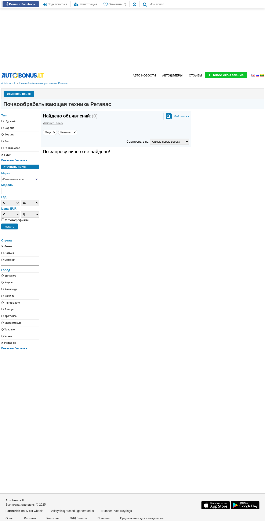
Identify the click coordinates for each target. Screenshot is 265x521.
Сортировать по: (138, 141)
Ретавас (8, 342)
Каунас (7, 282)
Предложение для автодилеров (142, 518)
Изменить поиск (19, 93)
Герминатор (10, 148)
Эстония (8, 259)
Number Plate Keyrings (116, 511)
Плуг (6, 154)
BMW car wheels (32, 511)
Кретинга (9, 316)
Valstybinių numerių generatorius (72, 511)
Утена (6, 336)
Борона (7, 128)
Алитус (7, 309)
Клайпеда (9, 289)
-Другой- (8, 121)
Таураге (8, 329)
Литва (6, 246)
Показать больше (14, 160)
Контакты (52, 518)
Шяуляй (7, 295)
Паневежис (10, 302)
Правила (104, 518)
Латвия (7, 253)
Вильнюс (9, 275)
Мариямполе (11, 322)
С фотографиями (16, 220)
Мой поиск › (181, 116)
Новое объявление (226, 75)
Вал (5, 141)
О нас (9, 518)
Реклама (30, 518)
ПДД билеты (78, 518)
